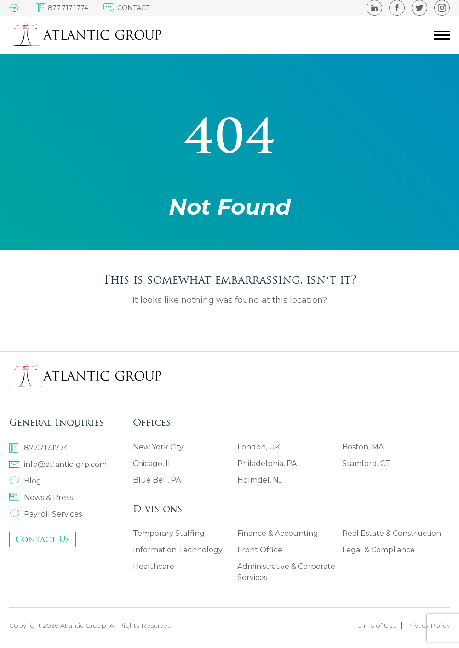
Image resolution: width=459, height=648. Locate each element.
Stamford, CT (366, 463)
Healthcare (153, 566)
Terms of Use (375, 625)
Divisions (157, 508)
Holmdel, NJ (259, 480)
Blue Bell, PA (157, 480)
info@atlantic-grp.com (58, 464)
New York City (158, 447)
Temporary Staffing (169, 533)
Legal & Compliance (378, 550)
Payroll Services (45, 514)
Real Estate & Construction (391, 533)
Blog (25, 481)
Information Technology (178, 550)
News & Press (41, 497)
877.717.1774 (38, 448)
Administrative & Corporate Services (286, 572)
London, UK (258, 447)
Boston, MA (363, 447)
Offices (152, 422)
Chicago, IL (152, 463)
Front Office (259, 550)
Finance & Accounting (277, 533)
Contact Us (42, 539)
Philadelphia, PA (267, 463)
